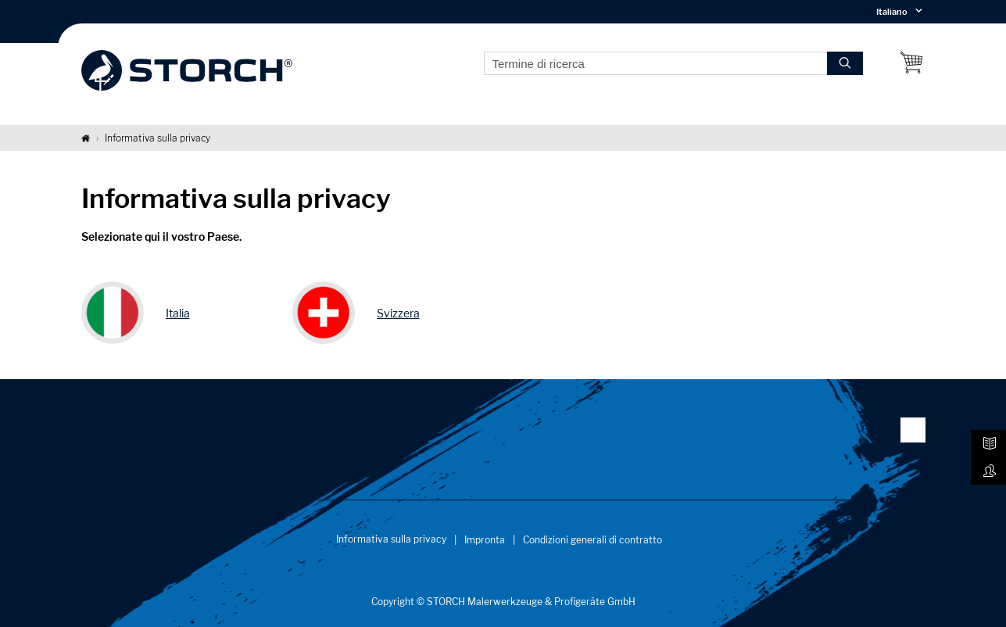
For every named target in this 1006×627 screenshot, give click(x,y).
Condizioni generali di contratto (592, 540)
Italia (178, 313)
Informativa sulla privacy (391, 539)
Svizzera (398, 313)
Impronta (484, 540)
